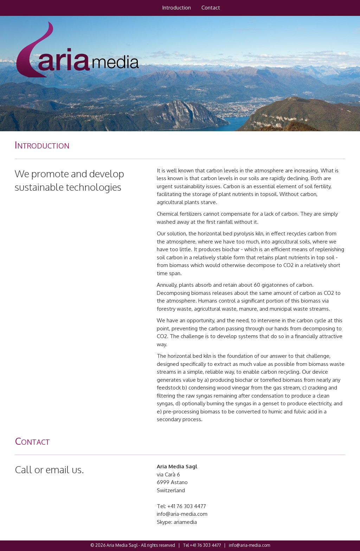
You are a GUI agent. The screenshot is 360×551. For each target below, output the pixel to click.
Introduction (176, 7)
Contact (210, 7)
